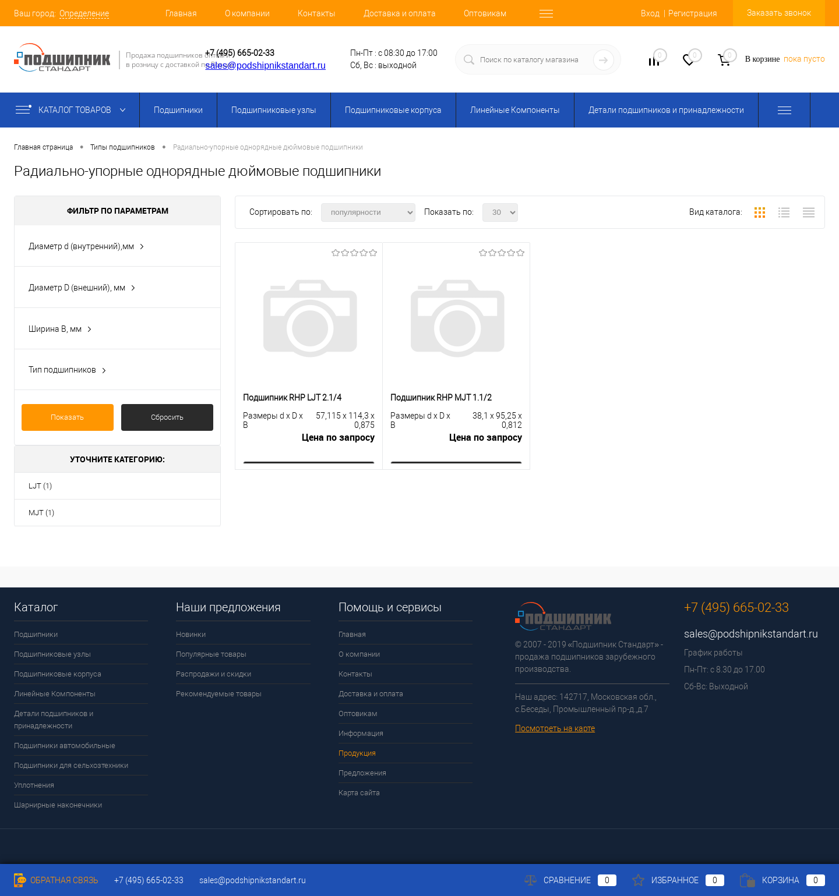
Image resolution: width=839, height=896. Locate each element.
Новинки (191, 634)
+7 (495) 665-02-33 (239, 53)
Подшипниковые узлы (273, 110)
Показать (67, 417)
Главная (181, 13)
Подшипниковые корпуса (393, 110)
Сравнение (570, 880)
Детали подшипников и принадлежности (666, 110)
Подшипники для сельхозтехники (71, 765)
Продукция (357, 753)
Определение (84, 13)
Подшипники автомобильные (64, 745)
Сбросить (167, 417)
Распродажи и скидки (213, 674)
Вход (650, 13)
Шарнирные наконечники (58, 805)
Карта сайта (359, 792)
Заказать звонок (779, 12)
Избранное (678, 880)
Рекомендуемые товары (219, 693)
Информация (361, 733)
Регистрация (692, 13)
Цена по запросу (338, 437)
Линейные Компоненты (515, 110)
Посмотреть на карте (555, 728)
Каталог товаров (73, 110)
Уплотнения (34, 785)
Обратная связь (56, 880)
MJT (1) (41, 512)
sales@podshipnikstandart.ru (265, 65)
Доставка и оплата (400, 13)
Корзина (782, 880)
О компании (247, 13)
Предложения (362, 772)
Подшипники (178, 110)
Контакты (317, 13)
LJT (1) (40, 485)
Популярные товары (211, 654)
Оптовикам (485, 13)
